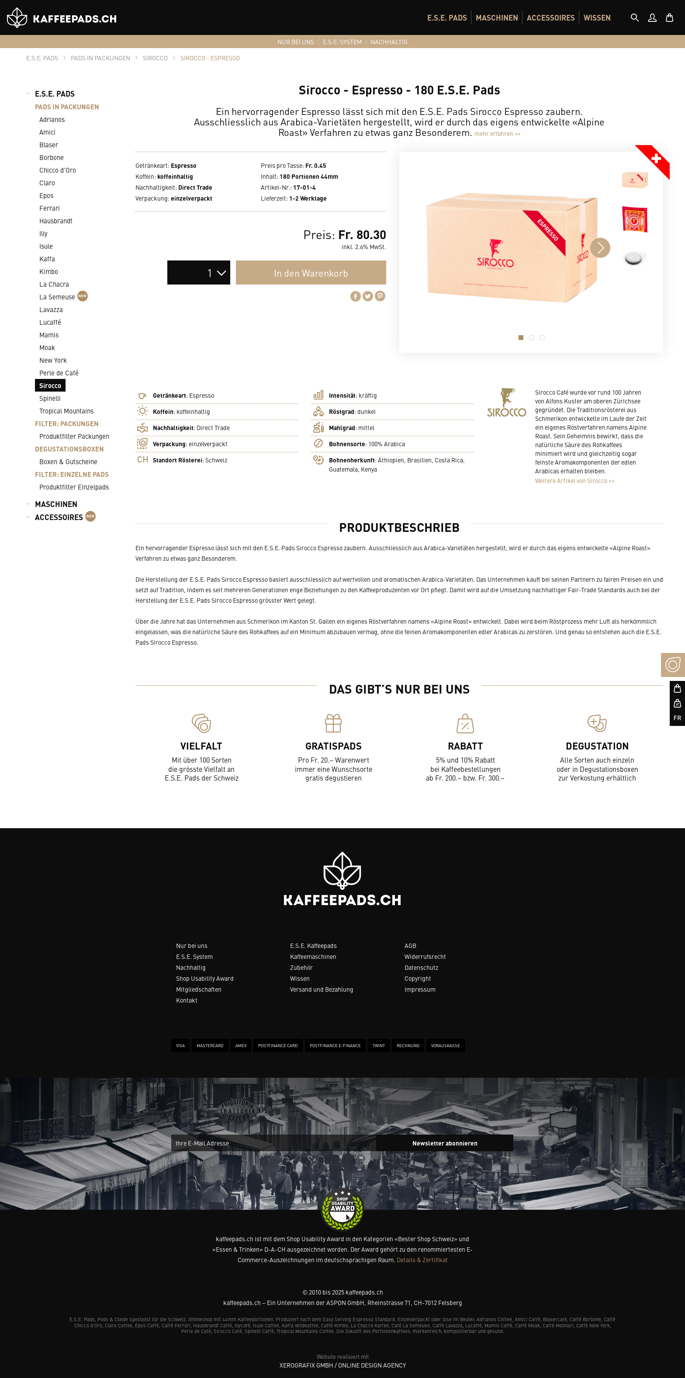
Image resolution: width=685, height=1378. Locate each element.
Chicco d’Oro (57, 169)
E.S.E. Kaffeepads (313, 945)
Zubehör (301, 967)
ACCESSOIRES (551, 17)
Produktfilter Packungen (74, 436)
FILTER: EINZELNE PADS (72, 474)
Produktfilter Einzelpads (74, 486)
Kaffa (47, 258)
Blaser (48, 144)
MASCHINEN (497, 17)
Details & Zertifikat (422, 1259)
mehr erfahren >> (497, 133)
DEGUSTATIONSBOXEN (69, 448)
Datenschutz (421, 967)
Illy (43, 233)
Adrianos (52, 119)
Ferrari (49, 207)
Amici (47, 131)
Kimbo (48, 271)
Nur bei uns (192, 945)
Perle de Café (59, 372)
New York (53, 359)
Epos (46, 195)
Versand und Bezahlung (321, 989)
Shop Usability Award (205, 978)
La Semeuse (63, 296)
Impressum (420, 989)
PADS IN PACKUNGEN (67, 106)
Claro (47, 182)
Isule (46, 245)
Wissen (300, 978)
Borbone (51, 157)
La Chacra (54, 283)
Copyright (418, 978)
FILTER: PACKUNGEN (67, 423)
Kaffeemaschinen (313, 956)
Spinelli (50, 398)
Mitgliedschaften (198, 989)
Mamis (49, 334)
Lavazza (51, 309)
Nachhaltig (191, 967)
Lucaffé (50, 321)
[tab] (634, 17)
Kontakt (186, 1000)
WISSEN (597, 17)
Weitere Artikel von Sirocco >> (575, 480)
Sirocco (50, 385)
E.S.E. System (194, 956)
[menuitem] (447, 17)
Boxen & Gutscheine (68, 461)
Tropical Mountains (66, 410)
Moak (47, 347)
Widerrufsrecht (425, 956)
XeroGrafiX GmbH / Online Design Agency (343, 1365)
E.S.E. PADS (447, 17)
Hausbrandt (56, 220)
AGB (410, 945)
